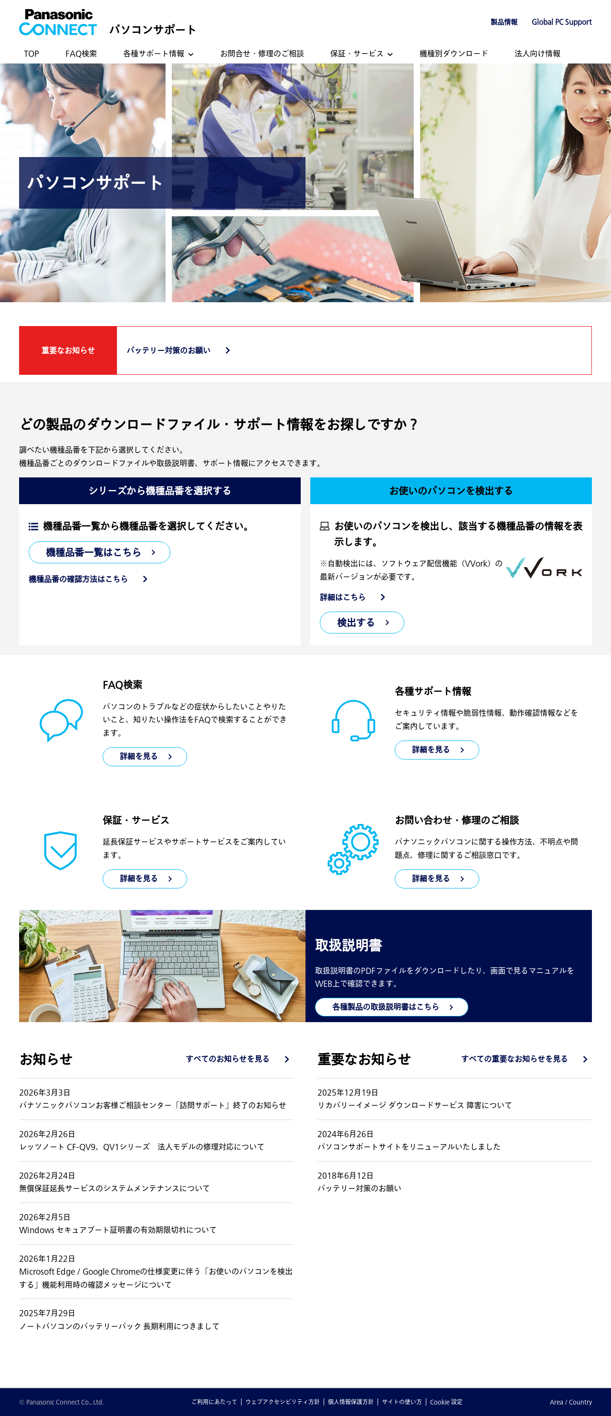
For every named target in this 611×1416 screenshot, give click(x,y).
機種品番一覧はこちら (93, 552)
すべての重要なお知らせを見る (514, 1059)
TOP (31, 53)
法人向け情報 (537, 53)
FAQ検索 (81, 53)
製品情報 (504, 22)
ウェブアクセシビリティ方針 (282, 1402)
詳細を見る (431, 749)
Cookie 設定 (446, 1402)
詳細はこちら (343, 597)
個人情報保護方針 (351, 1402)
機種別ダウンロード (454, 53)
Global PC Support (562, 22)
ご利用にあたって (214, 1402)
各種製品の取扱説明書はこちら (385, 1007)
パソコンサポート (153, 29)
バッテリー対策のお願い (168, 350)
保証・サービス (357, 53)
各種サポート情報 (153, 53)
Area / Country (571, 1402)
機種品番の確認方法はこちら (78, 579)
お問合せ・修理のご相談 (262, 53)
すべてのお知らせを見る (228, 1059)
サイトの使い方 (402, 1402)
